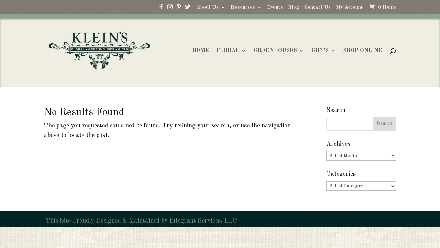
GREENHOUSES (275, 50)
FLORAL (228, 50)
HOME (200, 50)
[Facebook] (161, 8)
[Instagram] (170, 8)
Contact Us (317, 7)
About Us (208, 7)
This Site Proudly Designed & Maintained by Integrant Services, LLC (140, 221)
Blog (293, 7)
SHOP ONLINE (362, 50)
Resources (243, 7)
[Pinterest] (179, 8)
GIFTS (320, 50)
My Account (349, 7)
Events (275, 7)
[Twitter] (187, 8)
